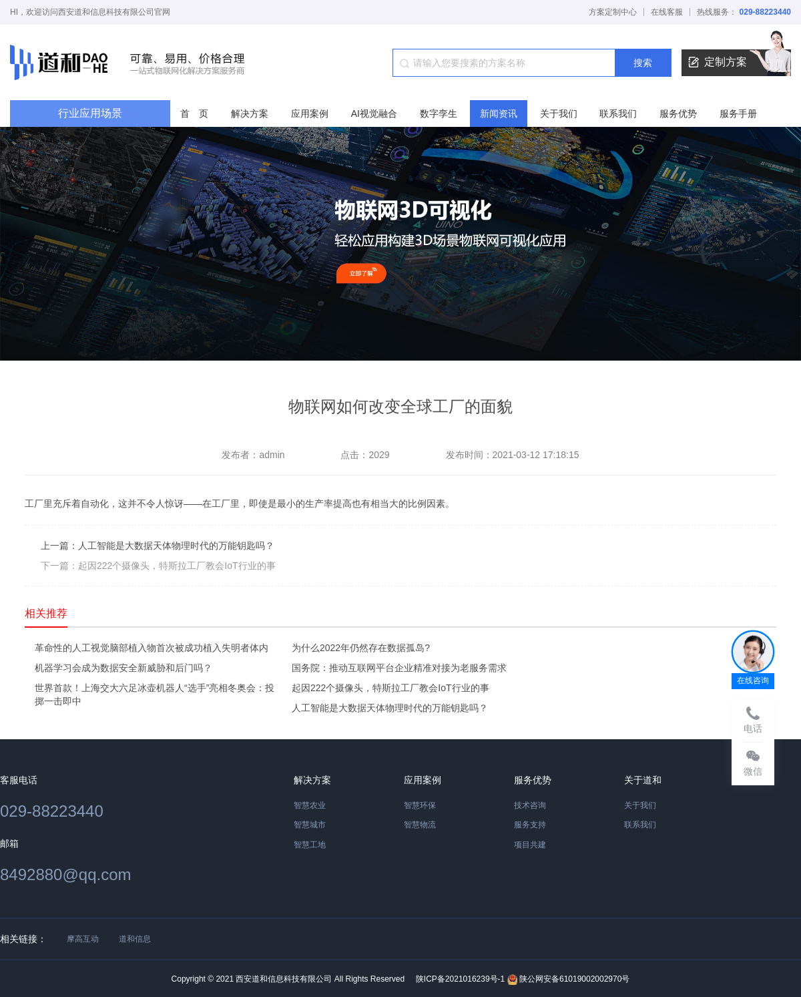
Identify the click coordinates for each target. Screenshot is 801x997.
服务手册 (738, 113)
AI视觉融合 (374, 113)
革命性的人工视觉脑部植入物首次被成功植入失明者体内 (151, 647)
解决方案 (249, 113)
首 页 (194, 113)
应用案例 (309, 113)
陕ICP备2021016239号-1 (460, 979)
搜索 (642, 62)
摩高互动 (83, 939)
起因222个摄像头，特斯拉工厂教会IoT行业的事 (390, 687)
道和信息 (135, 939)
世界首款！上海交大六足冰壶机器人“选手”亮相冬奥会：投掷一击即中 (154, 694)
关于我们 (558, 113)
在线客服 (667, 12)
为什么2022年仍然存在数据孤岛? (361, 647)
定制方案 (739, 62)
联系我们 (618, 113)
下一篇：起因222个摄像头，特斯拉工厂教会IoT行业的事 (158, 565)
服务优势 (678, 113)
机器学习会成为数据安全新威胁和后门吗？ (123, 667)
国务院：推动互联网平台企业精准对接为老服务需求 (399, 667)
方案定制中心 (613, 12)
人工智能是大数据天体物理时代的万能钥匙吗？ (390, 708)
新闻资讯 (498, 113)
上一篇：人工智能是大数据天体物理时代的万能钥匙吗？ (157, 545)
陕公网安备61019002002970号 (568, 980)
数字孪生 (438, 113)
